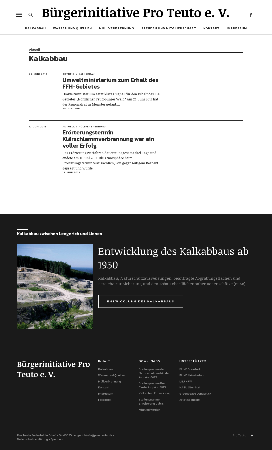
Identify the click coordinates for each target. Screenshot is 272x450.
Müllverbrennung (116, 28)
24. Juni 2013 (38, 74)
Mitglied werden (149, 410)
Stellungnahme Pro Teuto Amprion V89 (152, 385)
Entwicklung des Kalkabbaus (140, 301)
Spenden (56, 439)
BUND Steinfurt (189, 369)
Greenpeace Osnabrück (195, 393)
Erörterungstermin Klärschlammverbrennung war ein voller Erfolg (108, 139)
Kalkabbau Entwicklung (154, 393)
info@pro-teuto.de (99, 435)
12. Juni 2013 (38, 126)
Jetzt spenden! (189, 400)
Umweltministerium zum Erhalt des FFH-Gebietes (110, 83)
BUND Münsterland (192, 375)
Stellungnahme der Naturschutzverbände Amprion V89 (154, 373)
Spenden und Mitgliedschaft (168, 28)
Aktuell (34, 49)
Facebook (250, 14)
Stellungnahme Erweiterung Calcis (151, 401)
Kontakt (211, 28)
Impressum (237, 28)
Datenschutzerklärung (32, 439)
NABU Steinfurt (189, 387)
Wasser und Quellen (72, 28)
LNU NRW (185, 381)
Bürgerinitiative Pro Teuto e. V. (136, 12)
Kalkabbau (35, 28)
